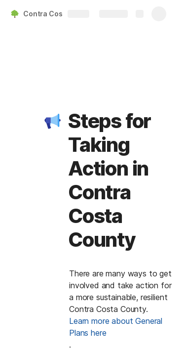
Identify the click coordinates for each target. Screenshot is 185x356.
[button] (52, 121)
